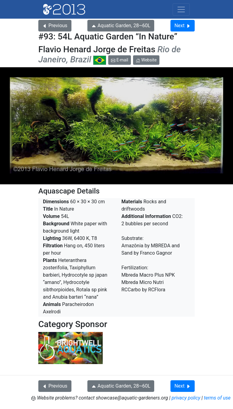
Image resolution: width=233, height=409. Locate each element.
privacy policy (186, 398)
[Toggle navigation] (181, 9)
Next (182, 25)
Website (146, 59)
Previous (54, 25)
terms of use (217, 398)
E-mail (119, 59)
